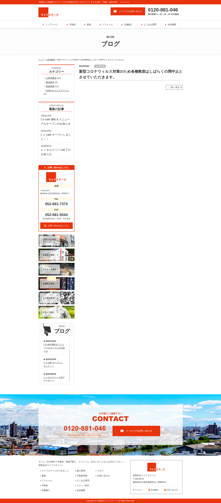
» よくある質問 (82, 480)
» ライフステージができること (54, 471)
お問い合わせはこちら (56, 225)
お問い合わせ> (171, 490)
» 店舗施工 (45, 490)
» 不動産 (44, 485)
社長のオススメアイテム (57, 90)
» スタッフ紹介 (82, 485)
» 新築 (43, 475)
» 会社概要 (80, 490)
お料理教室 (50, 60)
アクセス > (138, 490)
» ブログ (99, 471)
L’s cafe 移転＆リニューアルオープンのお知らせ (54, 347)
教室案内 (50, 82)
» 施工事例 (80, 471)
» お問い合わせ (102, 475)
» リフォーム (46, 480)
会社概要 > (153, 490)
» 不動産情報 (81, 475)
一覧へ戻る (174, 87)
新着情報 (50, 86)
